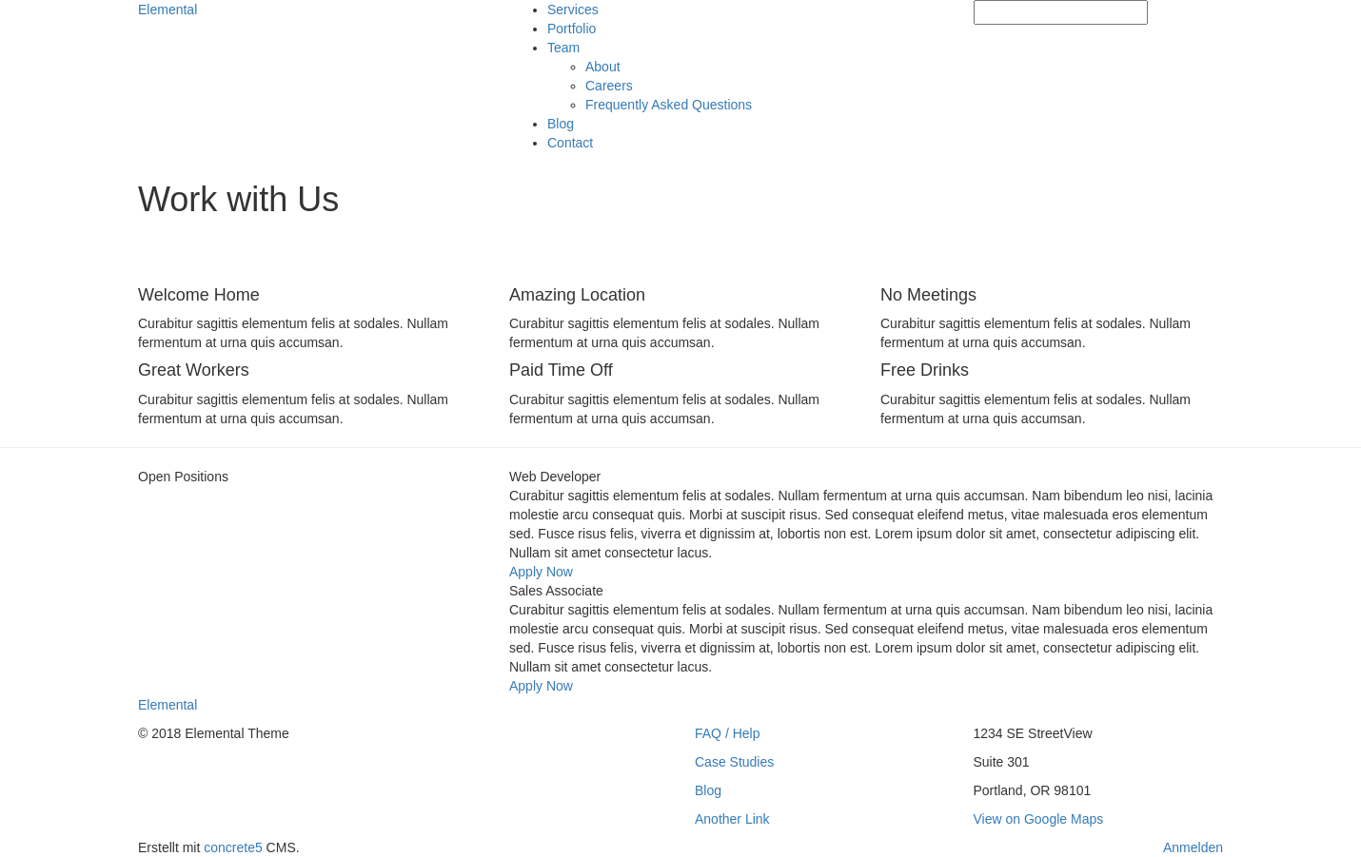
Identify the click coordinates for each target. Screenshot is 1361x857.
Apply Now (541, 571)
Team (563, 47)
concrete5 (233, 847)
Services (573, 9)
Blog (560, 123)
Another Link (732, 819)
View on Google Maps (1039, 819)
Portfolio (571, 28)
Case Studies (734, 761)
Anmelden (1193, 847)
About (603, 66)
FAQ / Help (727, 733)
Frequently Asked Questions (668, 104)
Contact (570, 142)
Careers (609, 85)
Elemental (167, 9)
